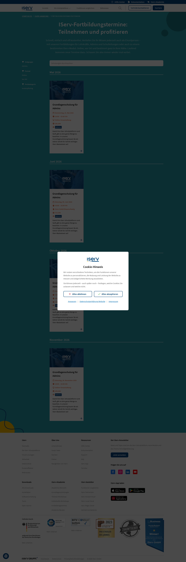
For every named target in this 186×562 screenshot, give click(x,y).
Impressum (113, 301)
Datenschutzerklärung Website (92, 301)
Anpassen (72, 301)
